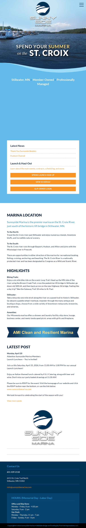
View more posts (14, 401)
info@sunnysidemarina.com (19, 487)
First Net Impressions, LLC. (69, 525)
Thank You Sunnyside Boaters (23, 151)
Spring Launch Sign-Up (43, 175)
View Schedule (43, 182)
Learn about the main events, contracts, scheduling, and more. (37, 168)
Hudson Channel (17, 156)
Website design (41, 525)
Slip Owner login (43, 189)
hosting (53, 525)
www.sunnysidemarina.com (19, 389)
